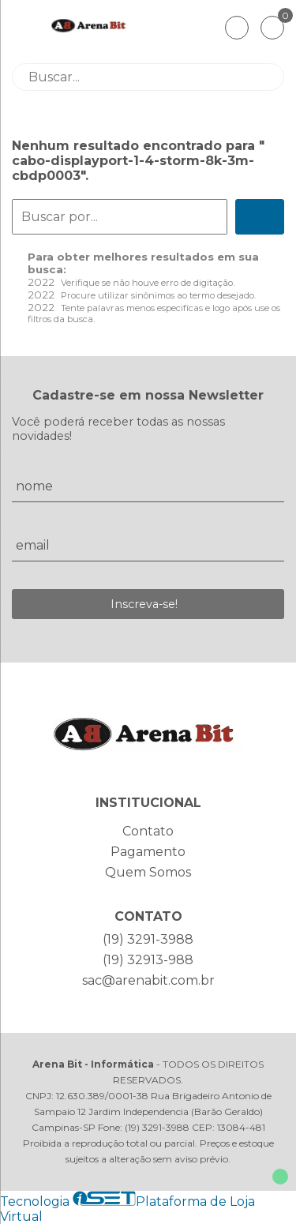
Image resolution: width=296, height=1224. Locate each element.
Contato (148, 831)
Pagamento (148, 851)
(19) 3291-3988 (148, 939)
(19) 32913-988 (148, 959)
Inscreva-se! (144, 604)
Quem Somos (148, 872)
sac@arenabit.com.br (148, 980)
